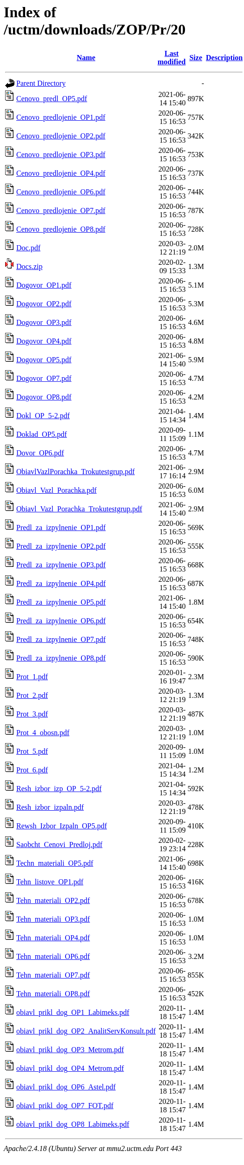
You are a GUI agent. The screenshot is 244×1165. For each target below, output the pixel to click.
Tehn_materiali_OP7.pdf (53, 975)
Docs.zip (29, 266)
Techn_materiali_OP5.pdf (54, 863)
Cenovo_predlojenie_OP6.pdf (61, 192)
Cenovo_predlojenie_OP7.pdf (61, 210)
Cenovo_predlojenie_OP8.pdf (61, 229)
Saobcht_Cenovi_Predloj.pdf (59, 844)
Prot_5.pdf (32, 751)
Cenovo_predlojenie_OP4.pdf (61, 173)
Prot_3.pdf (32, 714)
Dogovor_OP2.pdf (44, 304)
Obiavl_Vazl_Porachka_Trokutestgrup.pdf (79, 509)
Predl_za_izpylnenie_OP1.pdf (61, 527)
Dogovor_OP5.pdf (44, 360)
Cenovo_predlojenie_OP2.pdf (61, 136)
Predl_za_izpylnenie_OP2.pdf (61, 546)
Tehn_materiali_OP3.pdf (53, 919)
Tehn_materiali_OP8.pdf (53, 994)
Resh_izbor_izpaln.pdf (50, 807)
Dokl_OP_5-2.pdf (43, 416)
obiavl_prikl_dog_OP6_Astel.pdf (66, 1087)
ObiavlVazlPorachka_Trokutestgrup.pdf (75, 472)
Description (224, 58)
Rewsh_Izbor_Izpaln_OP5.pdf (61, 826)
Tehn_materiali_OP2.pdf (53, 900)
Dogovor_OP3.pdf (44, 322)
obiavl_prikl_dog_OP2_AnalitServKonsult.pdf (86, 1031)
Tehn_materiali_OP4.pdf (53, 938)
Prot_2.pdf (32, 695)
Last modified (171, 57)
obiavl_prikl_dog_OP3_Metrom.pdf (70, 1050)
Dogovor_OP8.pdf (44, 397)
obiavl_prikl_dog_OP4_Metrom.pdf (70, 1068)
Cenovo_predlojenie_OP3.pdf (61, 155)
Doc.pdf (28, 248)
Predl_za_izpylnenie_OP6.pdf (61, 621)
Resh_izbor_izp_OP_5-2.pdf (59, 789)
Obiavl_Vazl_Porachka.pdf (56, 490)
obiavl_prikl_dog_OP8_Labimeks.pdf (72, 1124)
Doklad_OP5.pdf (41, 434)
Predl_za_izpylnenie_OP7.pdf (61, 639)
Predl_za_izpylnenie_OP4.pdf (61, 583)
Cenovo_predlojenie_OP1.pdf (61, 117)
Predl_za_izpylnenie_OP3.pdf (61, 565)
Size (195, 58)
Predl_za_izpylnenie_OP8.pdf (61, 658)
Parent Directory (41, 83)
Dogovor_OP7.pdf (44, 378)
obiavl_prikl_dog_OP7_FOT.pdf (64, 1106)
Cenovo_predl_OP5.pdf (51, 99)
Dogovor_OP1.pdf (44, 285)
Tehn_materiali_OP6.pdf (53, 956)
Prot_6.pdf (32, 770)
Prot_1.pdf (32, 677)
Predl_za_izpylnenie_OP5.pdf (61, 602)
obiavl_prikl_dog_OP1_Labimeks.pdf (72, 1012)
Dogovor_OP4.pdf (44, 341)
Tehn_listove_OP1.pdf (49, 882)
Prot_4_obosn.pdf (42, 733)
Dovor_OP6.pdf (40, 453)
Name (86, 58)
